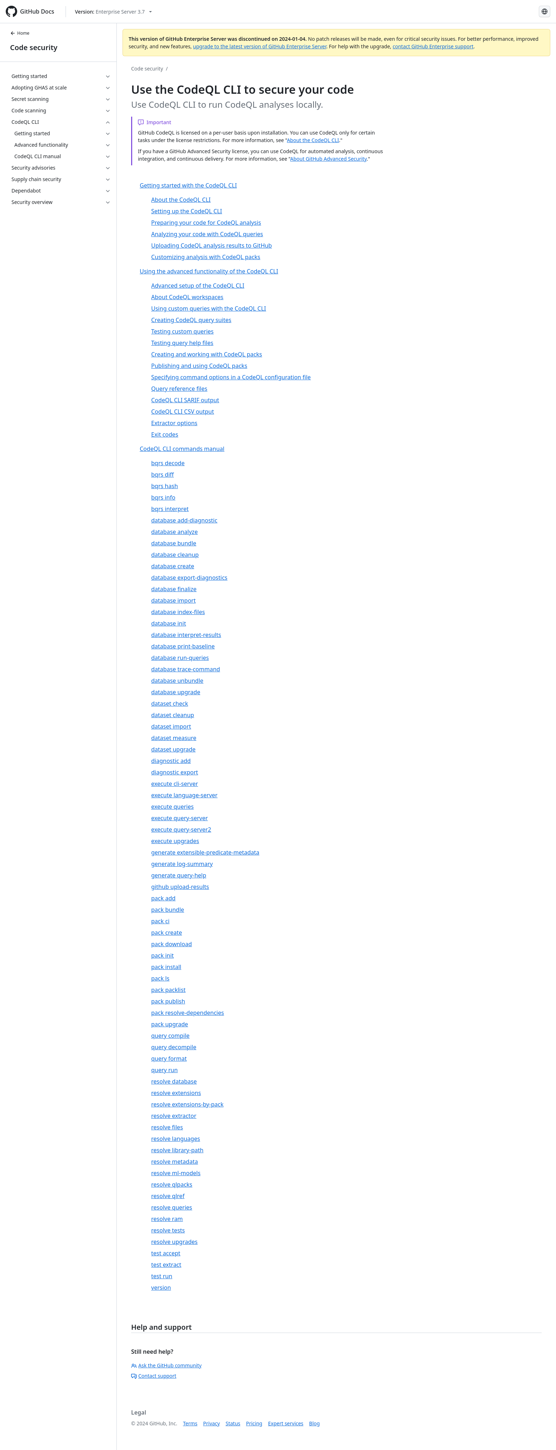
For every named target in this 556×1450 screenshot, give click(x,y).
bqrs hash (164, 486)
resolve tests (168, 1230)
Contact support (153, 1375)
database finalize (174, 589)
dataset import (171, 726)
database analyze (174, 532)
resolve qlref (167, 1196)
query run (164, 1070)
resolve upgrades (174, 1242)
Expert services (285, 1423)
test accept (165, 1253)
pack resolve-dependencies (187, 1013)
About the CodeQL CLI (313, 140)
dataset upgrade (173, 749)
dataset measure (173, 738)
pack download (171, 944)
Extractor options (174, 423)
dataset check (169, 703)
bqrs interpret (169, 509)
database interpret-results (186, 635)
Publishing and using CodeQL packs (199, 366)
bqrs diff (162, 474)
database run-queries (180, 658)
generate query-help (178, 875)
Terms (190, 1423)
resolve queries (171, 1207)
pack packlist (168, 990)
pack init (162, 955)
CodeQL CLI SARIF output (185, 400)
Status (233, 1423)
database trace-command (185, 669)
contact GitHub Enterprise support (433, 46)
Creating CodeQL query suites (191, 320)
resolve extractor (173, 1116)
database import (173, 600)
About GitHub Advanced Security (328, 158)
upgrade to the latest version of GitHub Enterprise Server (259, 46)
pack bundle (167, 910)
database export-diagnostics (189, 578)
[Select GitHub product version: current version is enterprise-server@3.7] (113, 11)
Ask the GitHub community (166, 1365)
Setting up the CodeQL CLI (186, 211)
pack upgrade (169, 1024)
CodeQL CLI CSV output (182, 411)
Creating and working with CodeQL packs (206, 354)
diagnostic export (174, 772)
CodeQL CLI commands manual (182, 449)
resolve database (174, 1081)
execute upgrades (175, 841)
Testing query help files (182, 343)
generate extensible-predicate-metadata (205, 852)
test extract (166, 1265)
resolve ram (167, 1219)
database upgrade (175, 692)
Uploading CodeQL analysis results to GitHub (211, 245)
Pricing (254, 1423)
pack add (163, 898)
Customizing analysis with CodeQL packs (205, 257)
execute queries (172, 807)
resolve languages (175, 1139)
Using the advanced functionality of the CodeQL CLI (209, 271)
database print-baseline (183, 646)
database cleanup (175, 555)
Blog (314, 1423)
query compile (170, 1036)
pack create (166, 932)
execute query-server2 (181, 829)
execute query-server (179, 818)
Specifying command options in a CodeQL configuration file (231, 377)
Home (19, 33)
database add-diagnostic (184, 520)
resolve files (167, 1127)
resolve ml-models (176, 1173)
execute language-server (184, 795)
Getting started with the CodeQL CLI (188, 185)
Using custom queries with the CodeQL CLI (208, 308)
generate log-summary (182, 864)
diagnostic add (171, 761)
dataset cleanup (172, 715)
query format (169, 1058)
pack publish (168, 1001)
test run (161, 1276)
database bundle (173, 543)
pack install (166, 967)
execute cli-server (174, 784)
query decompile (173, 1047)
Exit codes (164, 434)
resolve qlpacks (171, 1184)
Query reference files (179, 389)
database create (172, 566)
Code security (33, 47)
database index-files (178, 612)
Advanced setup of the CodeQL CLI (197, 285)
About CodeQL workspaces (187, 297)
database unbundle (177, 681)
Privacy (211, 1423)
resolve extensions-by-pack (187, 1104)
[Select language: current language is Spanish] (544, 11)
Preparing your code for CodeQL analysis (206, 223)
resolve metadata (174, 1162)
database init (168, 623)
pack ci (160, 921)
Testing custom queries (182, 331)
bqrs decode (167, 463)
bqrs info (163, 497)
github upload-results (180, 887)
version (161, 1287)
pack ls (160, 978)
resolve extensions (176, 1093)
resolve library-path (177, 1150)
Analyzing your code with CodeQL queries (207, 234)
